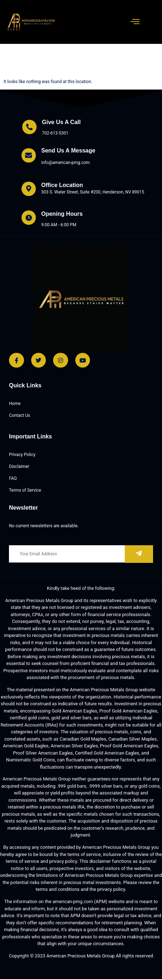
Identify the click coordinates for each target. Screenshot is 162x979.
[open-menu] (135, 22)
